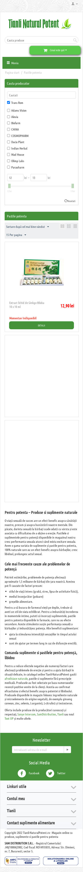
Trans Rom (15, 103)
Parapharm (15, 167)
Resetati (71, 201)
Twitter (56, 773)
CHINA (13, 129)
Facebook (28, 773)
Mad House (15, 154)
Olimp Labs (15, 161)
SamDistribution (46, 714)
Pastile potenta (33, 72)
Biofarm (13, 123)
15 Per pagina (16, 235)
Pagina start (12, 72)
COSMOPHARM (18, 136)
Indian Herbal (17, 148)
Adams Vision (17, 110)
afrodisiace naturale (16, 678)
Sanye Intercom (26, 714)
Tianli (60, 714)
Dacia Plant (15, 142)
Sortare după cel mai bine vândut (27, 227)
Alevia (12, 117)
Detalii (41, 325)
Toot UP (9, 718)
